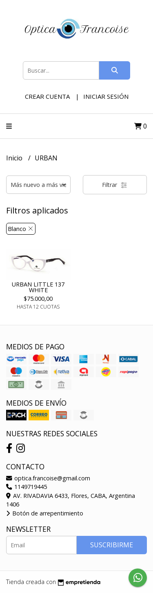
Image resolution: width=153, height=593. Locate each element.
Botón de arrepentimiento (44, 513)
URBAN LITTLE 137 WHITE (38, 287)
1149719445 (26, 487)
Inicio (15, 157)
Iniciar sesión (106, 96)
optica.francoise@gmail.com (48, 478)
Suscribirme (111, 544)
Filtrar (114, 185)
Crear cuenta (47, 96)
